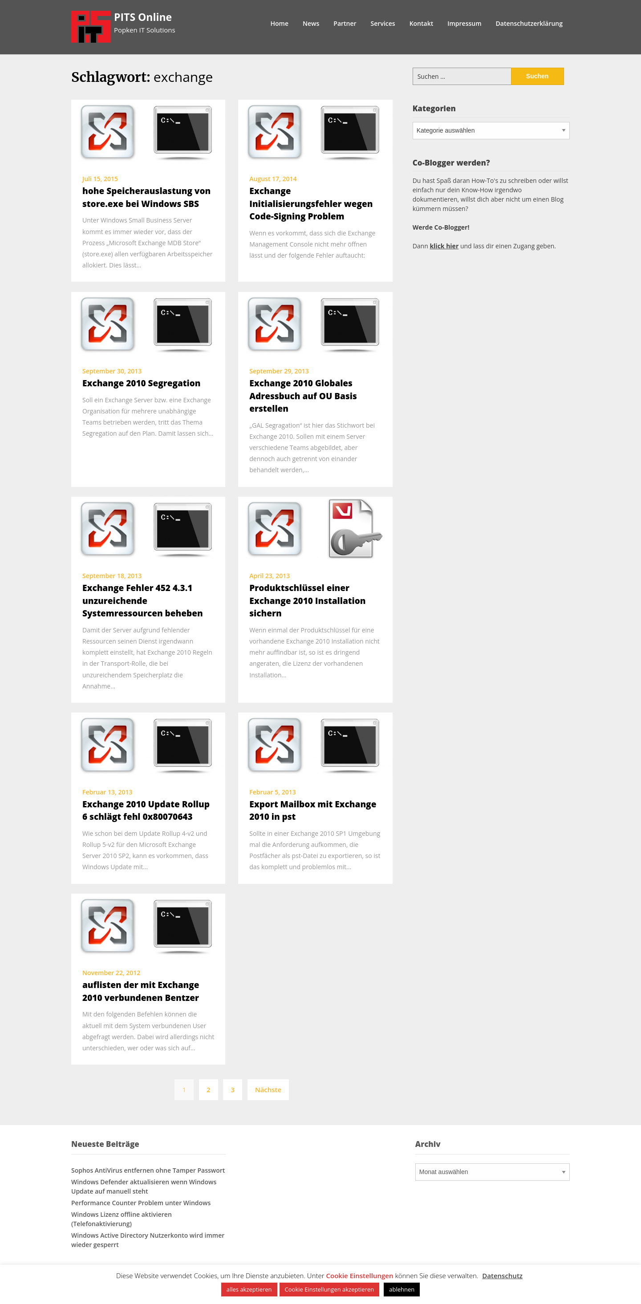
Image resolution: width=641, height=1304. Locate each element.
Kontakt (422, 23)
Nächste (268, 1089)
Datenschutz (502, 1275)
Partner (344, 23)
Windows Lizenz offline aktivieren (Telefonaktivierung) (121, 1219)
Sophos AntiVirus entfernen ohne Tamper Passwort (148, 1170)
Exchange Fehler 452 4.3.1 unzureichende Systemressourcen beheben (142, 600)
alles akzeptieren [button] (249, 1289)
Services (383, 23)
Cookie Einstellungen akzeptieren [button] (329, 1289)
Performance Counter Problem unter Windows (141, 1203)
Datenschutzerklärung (529, 23)
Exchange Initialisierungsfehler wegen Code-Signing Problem (311, 203)
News (311, 23)
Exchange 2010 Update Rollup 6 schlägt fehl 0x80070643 (146, 810)
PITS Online (143, 17)
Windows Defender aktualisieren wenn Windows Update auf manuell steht (143, 1186)
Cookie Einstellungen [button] (360, 1275)
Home (280, 23)
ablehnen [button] (401, 1289)
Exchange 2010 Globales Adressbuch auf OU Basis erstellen (303, 395)
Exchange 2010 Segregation (141, 383)
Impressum (464, 23)
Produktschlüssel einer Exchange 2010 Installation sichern (307, 600)
